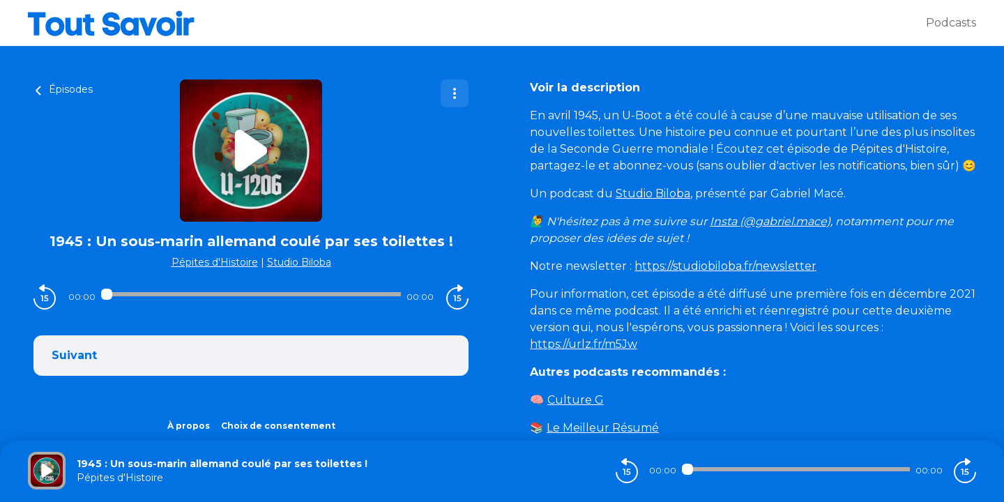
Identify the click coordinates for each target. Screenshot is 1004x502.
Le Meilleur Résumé (603, 427)
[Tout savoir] (477, 23)
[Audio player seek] (250, 294)
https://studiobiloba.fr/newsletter (725, 266)
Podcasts (951, 22)
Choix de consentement (278, 425)
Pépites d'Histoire (215, 262)
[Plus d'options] (455, 93)
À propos (188, 425)
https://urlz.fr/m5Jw (583, 344)
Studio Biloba (299, 262)
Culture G (575, 399)
